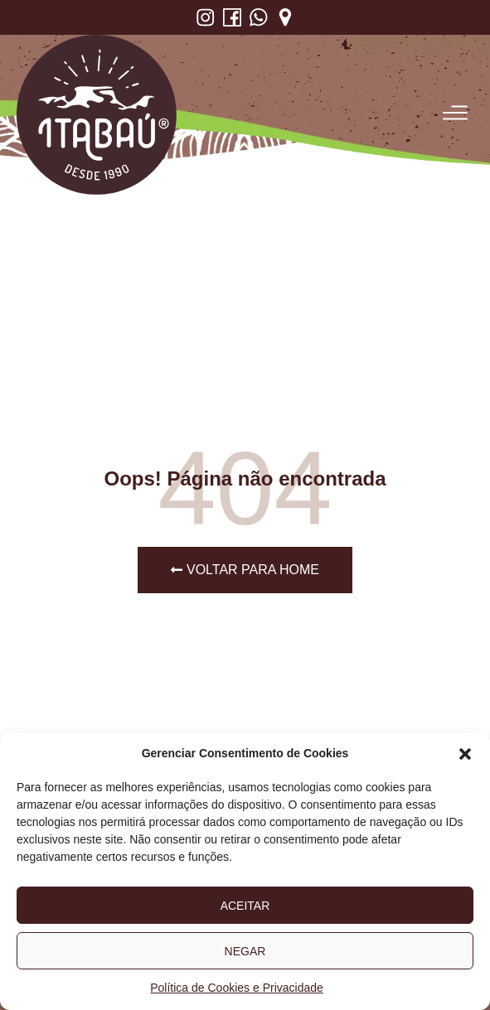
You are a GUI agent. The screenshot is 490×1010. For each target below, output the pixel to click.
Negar (245, 951)
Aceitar (245, 905)
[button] (465, 754)
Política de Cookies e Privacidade (236, 987)
